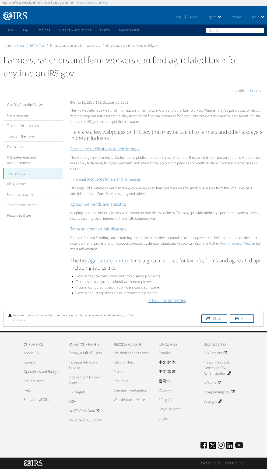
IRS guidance (17, 184)
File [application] (11, 30)
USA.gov (212, 382)
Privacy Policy (210, 463)
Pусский (165, 390)
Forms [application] (105, 30)
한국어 (164, 381)
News (193, 17)
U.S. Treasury (215, 353)
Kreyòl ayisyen (169, 409)
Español (256, 90)
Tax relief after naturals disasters (98, 229)
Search (260, 30)
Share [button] (217, 318)
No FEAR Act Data (84, 410)
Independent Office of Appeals (85, 380)
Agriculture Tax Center (112, 261)
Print (245, 318)
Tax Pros (235, 17)
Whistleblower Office (129, 399)
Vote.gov (212, 401)
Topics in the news (20, 136)
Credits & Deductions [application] (75, 30)
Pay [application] (25, 30)
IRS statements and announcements (21, 160)
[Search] (235, 30)
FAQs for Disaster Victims (237, 243)
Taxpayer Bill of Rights (85, 353)
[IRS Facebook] (203, 445)
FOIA (72, 401)
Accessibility (234, 463)
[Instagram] (221, 445)
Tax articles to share (21, 205)
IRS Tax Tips (37, 45)
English (214, 17)
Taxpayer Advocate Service (83, 365)
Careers (29, 362)
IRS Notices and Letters (131, 353)
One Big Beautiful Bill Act (25, 104)
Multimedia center (21, 194)
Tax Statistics (33, 381)
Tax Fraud (121, 381)
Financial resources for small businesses (105, 179)
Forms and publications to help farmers (105, 149)
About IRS (31, 353)
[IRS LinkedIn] (229, 447)
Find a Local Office (37, 399)
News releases (17, 115)
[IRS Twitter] (212, 447)
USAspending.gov (219, 392)
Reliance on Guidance (85, 420)
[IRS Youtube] (239, 445)
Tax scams (121, 371)
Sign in (257, 17)
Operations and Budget (41, 371)
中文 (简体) (167, 362)
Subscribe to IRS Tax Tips (167, 300)
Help (178, 17)
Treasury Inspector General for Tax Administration (218, 368)
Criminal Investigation (130, 390)
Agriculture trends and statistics (98, 204)
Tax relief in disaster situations (29, 125)
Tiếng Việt (166, 399)
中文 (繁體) (167, 371)
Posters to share (19, 215)
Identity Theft (124, 362)
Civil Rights (77, 392)
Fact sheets (15, 146)
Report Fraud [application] (129, 30)
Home (8, 45)
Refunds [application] (44, 30)
